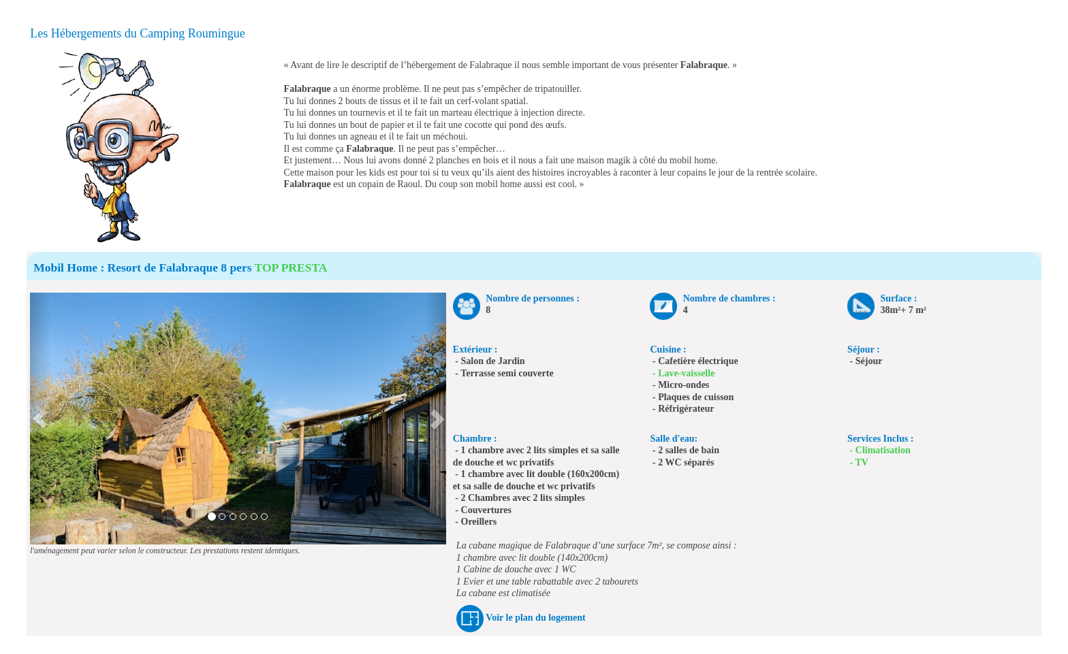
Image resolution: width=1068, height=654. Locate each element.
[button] (40, 418)
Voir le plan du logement (535, 617)
